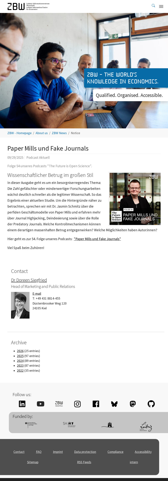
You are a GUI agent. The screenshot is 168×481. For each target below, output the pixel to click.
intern (134, 462)
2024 (20, 361)
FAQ (38, 452)
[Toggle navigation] (161, 6)
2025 (20, 356)
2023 (20, 366)
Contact (19, 452)
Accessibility (143, 452)
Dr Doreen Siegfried (29, 280)
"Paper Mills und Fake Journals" (97, 239)
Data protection (85, 452)
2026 (20, 351)
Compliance (115, 452)
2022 (20, 371)
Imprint (58, 452)
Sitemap (32, 462)
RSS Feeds (84, 462)
